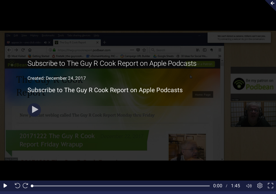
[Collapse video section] (269, 5)
